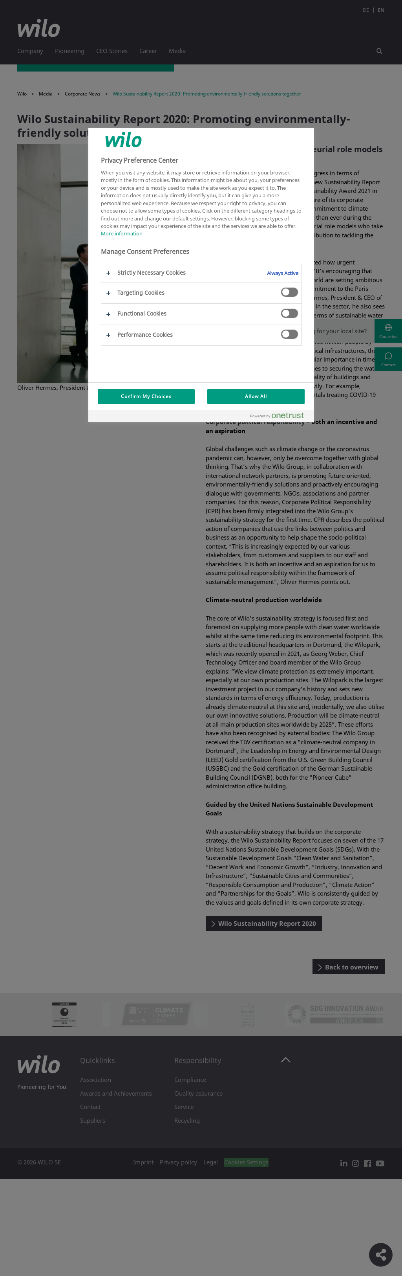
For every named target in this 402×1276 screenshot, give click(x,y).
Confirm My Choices (146, 396)
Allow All (256, 396)
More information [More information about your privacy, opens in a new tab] (122, 233)
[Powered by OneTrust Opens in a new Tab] (280, 417)
